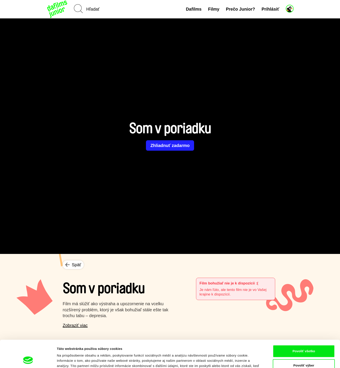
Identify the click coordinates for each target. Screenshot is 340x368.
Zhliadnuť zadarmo (170, 145)
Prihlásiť (270, 9)
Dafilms (193, 9)
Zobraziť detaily (226, 359)
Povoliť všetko (304, 325)
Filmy (213, 9)
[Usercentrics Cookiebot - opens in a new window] (28, 359)
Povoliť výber (303, 340)
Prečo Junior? (240, 9)
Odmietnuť (303, 354)
